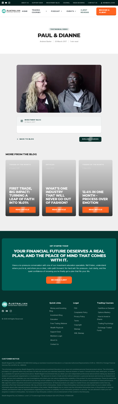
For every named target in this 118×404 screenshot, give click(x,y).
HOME (25, 11)
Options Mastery (104, 312)
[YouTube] (6, 3)
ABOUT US (25, 3)
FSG (75, 308)
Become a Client (59, 280)
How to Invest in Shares (103, 318)
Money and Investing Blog (57, 309)
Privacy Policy (79, 316)
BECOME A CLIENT (104, 11)
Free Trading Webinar (58, 323)
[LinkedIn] (3, 3)
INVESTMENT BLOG (53, 3)
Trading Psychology (105, 323)
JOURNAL (66, 3)
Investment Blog (56, 315)
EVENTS (71, 11)
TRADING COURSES (39, 11)
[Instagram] (9, 3)
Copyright (78, 325)
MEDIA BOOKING (79, 3)
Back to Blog (25, 139)
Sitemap (77, 329)
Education (54, 319)
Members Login (56, 336)
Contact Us (54, 344)
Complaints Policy (80, 312)
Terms (76, 321)
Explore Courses (90, 139)
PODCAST (56, 11)
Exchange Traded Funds (104, 329)
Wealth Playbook (56, 328)
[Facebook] (3, 311)
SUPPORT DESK (37, 3)
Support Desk (55, 332)
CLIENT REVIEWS (85, 11)
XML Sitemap (79, 333)
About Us (53, 340)
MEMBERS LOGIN (108, 3)
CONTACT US (92, 3)
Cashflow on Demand (106, 308)
